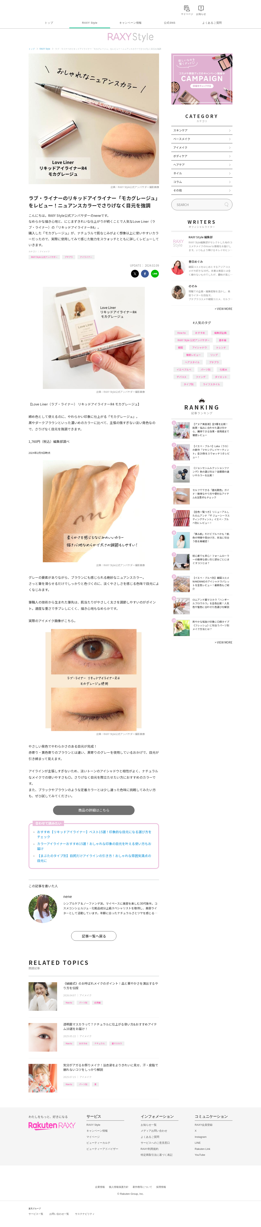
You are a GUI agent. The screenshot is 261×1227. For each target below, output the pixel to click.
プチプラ (69, 256)
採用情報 (161, 1187)
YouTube (200, 1154)
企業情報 (100, 1187)
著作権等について (142, 1187)
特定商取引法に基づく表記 (157, 1154)
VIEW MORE (223, 309)
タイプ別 (189, 384)
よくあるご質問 (212, 22)
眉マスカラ (117, 1043)
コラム (177, 182)
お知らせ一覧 (149, 1124)
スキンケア (180, 130)
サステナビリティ (85, 1214)
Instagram (201, 1136)
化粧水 (223, 369)
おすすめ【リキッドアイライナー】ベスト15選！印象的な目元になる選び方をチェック (94, 834)
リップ (214, 354)
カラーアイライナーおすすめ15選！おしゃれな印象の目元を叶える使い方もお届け (94, 846)
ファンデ (201, 377)
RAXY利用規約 (149, 1148)
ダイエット (221, 377)
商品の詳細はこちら (93, 810)
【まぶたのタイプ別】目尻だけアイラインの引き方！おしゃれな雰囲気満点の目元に (94, 858)
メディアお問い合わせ (154, 1130)
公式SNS (170, 22)
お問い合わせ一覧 (59, 1214)
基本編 (222, 340)
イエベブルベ (184, 369)
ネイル (177, 173)
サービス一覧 (36, 1214)
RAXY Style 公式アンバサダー (44, 256)
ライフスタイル (211, 384)
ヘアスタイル (192, 362)
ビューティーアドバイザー (102, 1148)
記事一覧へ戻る (94, 936)
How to (69, 1002)
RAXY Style (89, 22)
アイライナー (86, 256)
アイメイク (45, 251)
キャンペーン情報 (130, 22)
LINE (198, 1142)
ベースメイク (181, 139)
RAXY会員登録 (203, 1124)
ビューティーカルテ (98, 1142)
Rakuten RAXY (47, 9)
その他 (177, 190)
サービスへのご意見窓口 (155, 1142)
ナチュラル (99, 1043)
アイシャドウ (199, 347)
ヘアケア (179, 165)
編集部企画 (220, 332)
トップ (49, 22)
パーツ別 (83, 1002)
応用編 (97, 1002)
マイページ (93, 1136)
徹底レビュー (193, 354)
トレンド (221, 347)
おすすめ (83, 1043)
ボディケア (180, 156)
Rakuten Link (202, 1148)
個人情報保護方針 (118, 1187)
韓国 (180, 347)
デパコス (181, 377)
